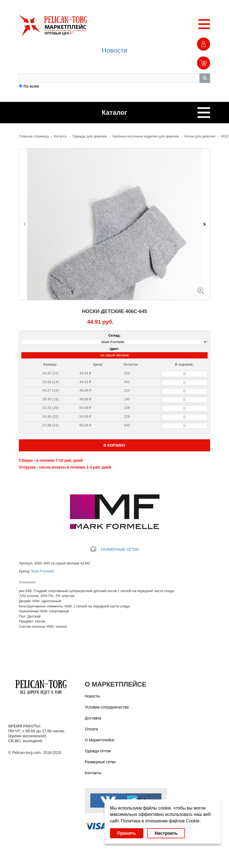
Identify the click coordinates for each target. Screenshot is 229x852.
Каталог (60, 136)
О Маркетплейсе (99, 740)
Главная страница (34, 136)
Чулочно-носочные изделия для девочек (145, 136)
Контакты (93, 773)
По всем (31, 86)
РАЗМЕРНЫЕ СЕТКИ (114, 549)
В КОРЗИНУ (114, 445)
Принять (126, 833)
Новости (114, 50)
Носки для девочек (199, 136)
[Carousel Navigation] (114, 224)
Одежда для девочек (90, 136)
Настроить (166, 833)
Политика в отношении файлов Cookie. (161, 821)
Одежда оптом (98, 751)
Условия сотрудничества (107, 707)
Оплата (91, 729)
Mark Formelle (42, 571)
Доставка (93, 718)
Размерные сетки (100, 762)
